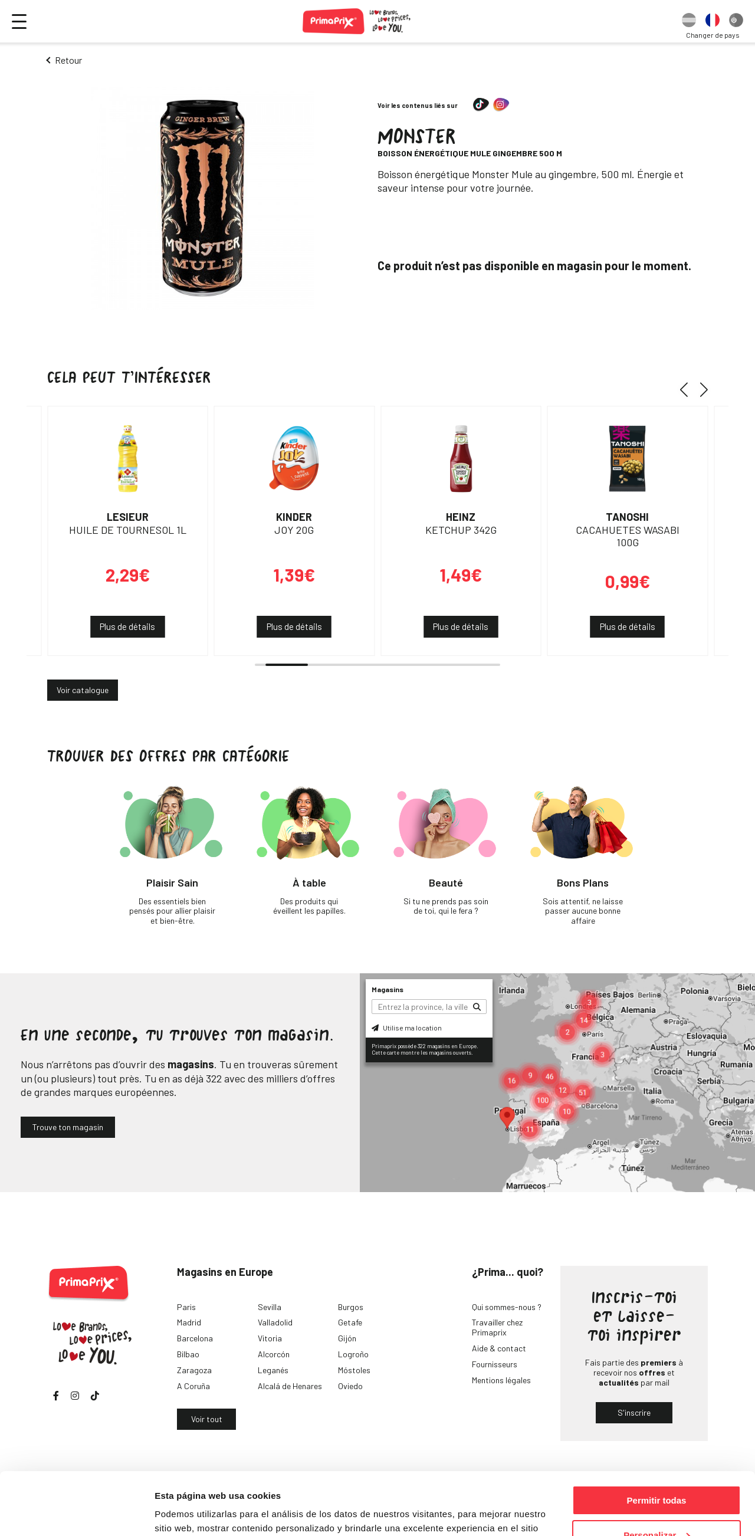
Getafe (350, 1322)
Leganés (273, 1370)
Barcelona (195, 1338)
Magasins (387, 989)
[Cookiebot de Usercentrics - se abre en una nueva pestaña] (76, 1513)
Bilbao (188, 1354)
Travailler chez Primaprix (497, 1327)
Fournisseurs (494, 1364)
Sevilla (269, 1307)
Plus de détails (127, 626)
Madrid (189, 1322)
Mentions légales (501, 1380)
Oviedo (350, 1386)
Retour (68, 59)
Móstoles (354, 1370)
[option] (689, 21)
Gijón (347, 1338)
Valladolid (275, 1322)
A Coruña (193, 1386)
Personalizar (656, 1473)
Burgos (350, 1307)
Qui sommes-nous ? (506, 1307)
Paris (186, 1307)
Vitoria (270, 1338)
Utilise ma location (407, 1027)
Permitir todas (657, 1438)
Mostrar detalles (189, 1512)
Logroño (353, 1354)
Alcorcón (274, 1354)
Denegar (656, 1507)
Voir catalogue (83, 690)
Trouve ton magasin (67, 1127)
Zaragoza (194, 1370)
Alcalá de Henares (290, 1386)
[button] (688, 389)
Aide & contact (499, 1348)
